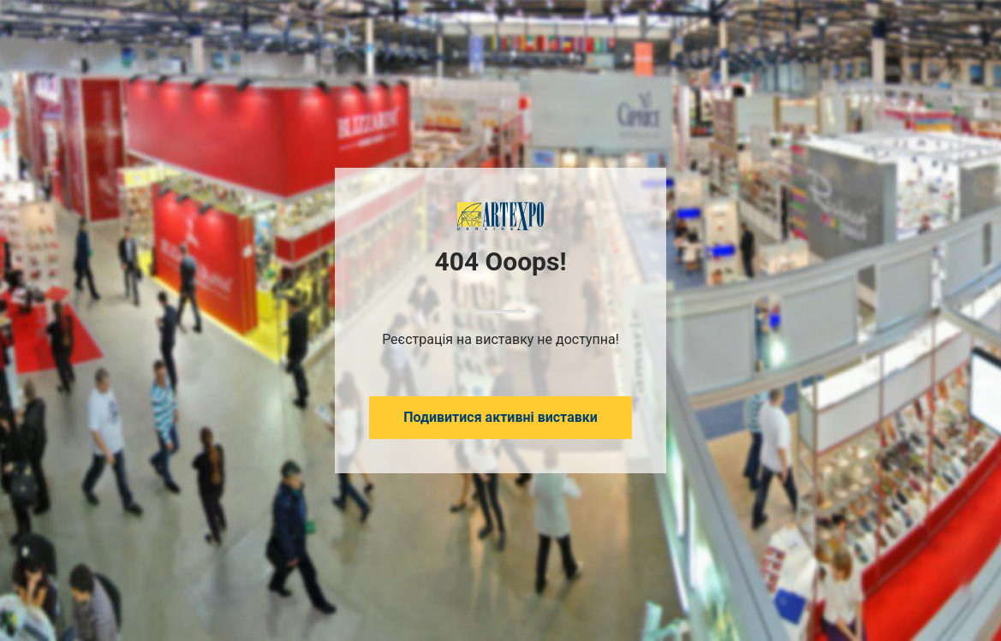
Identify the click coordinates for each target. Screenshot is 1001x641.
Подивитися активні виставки (500, 417)
